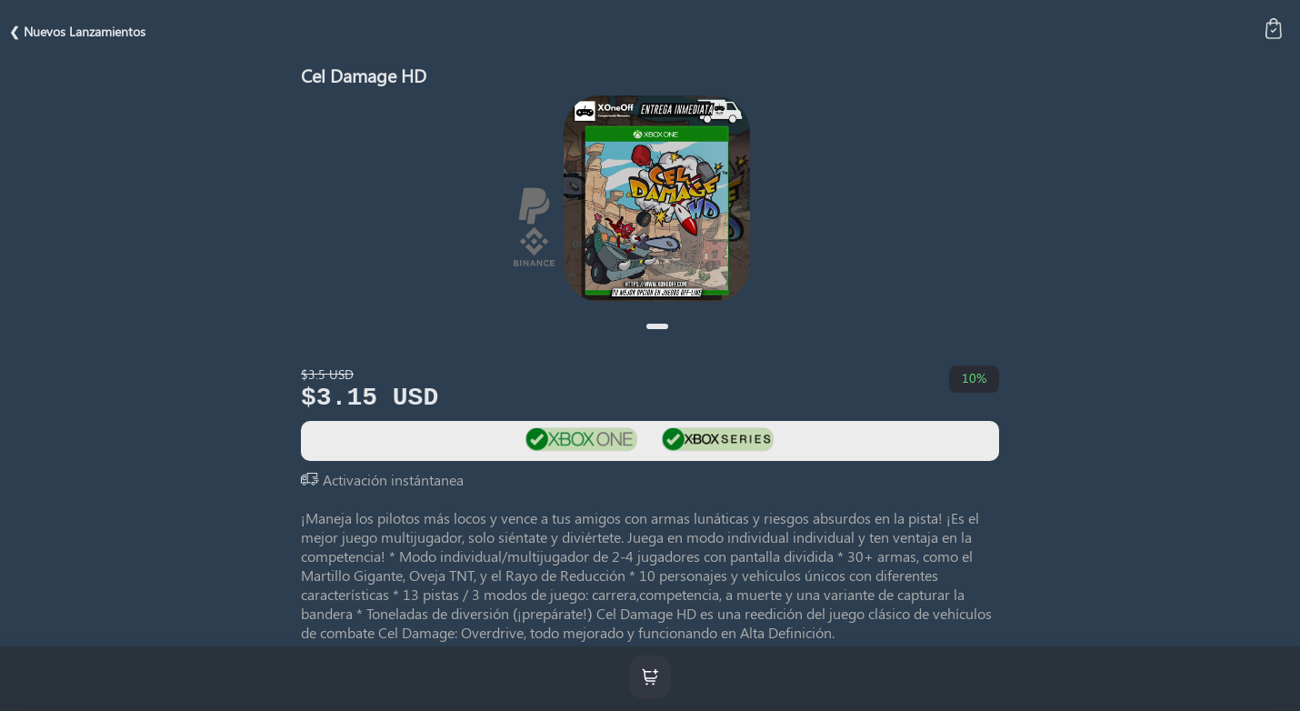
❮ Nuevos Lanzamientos (77, 31)
